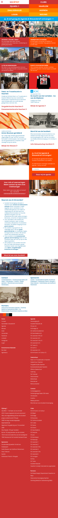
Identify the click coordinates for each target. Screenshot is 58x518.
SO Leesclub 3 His (35, 447)
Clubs (32, 408)
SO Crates (33, 423)
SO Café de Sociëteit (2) (37, 331)
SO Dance (33, 425)
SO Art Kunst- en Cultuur (38, 411)
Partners (5, 306)
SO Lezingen (34, 456)
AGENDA (43, 10)
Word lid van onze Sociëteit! (14, 255)
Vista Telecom (34, 283)
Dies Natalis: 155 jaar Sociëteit (10, 430)
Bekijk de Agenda (38, 106)
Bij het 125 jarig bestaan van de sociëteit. (13, 432)
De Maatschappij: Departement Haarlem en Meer (14, 310)
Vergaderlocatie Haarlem (12, 106)
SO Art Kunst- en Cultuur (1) (38, 352)
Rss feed (4, 350)
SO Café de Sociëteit (36, 420)
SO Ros (33, 459)
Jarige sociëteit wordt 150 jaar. (10, 418)
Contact (5, 278)
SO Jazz (33, 435)
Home (3, 319)
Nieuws (4, 328)
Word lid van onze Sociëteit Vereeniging (42, 403)
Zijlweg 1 (4, 408)
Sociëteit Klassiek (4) (36, 324)
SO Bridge (33, 415)
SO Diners (33, 427)
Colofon (16, 281)
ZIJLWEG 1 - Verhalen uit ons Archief (12, 411)
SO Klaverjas (34, 439)
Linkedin (4, 338)
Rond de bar (34, 381)
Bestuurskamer (35, 384)
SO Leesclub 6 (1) (35, 343)
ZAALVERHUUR (14, 10)
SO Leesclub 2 (34, 444)
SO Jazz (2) (33, 326)
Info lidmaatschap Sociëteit (42, 144)
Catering (33, 372)
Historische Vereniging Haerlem (11, 307)
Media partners (35, 400)
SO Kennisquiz (35, 437)
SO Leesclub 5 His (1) (36, 340)
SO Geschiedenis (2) (36, 333)
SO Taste (33, 461)
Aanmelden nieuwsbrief (8, 324)
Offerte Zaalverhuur (36, 369)
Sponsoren (35, 278)
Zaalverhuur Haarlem (37, 362)
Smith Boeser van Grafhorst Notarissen (13, 449)
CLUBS (43, 2)
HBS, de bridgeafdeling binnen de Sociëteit (14, 415)
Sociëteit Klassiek (35, 463)
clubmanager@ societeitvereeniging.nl (14, 193)
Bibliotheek (34, 379)
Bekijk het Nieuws (9, 146)
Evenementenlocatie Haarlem (14, 109)
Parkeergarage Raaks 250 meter (40, 393)
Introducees (9, 281)
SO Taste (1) (34, 345)
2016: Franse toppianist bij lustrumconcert (13, 413)
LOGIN (14, 14)
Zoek (3, 331)
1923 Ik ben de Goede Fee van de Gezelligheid (14, 435)
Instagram (4, 340)
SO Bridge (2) (34, 328)
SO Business (34, 418)
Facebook (4, 336)
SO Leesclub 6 (34, 454)
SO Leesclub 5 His (35, 451)
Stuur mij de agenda (43, 174)
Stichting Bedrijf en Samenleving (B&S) (14, 308)
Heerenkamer (34, 376)
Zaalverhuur (34, 357)
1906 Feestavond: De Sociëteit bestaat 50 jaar (14, 437)
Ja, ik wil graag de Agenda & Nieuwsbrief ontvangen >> (29, 19)
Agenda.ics (4, 352)
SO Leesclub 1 (34, 442)
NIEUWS (43, 14)
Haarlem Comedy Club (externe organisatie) (43, 466)
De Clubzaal (34, 374)
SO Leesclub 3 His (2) (36, 336)
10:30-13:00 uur (43, 96)
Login (3, 343)
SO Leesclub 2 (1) (35, 350)
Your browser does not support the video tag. (43, 204)
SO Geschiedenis (35, 430)
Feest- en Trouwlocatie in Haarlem (40, 360)
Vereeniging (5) (35, 321)
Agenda (4, 326)
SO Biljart (33, 413)
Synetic (33, 279)
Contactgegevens (6, 279)
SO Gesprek (34, 432)
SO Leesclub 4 (34, 449)
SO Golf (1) (33, 348)
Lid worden (5, 333)
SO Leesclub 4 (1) (35, 338)
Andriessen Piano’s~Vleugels (46, 281)
